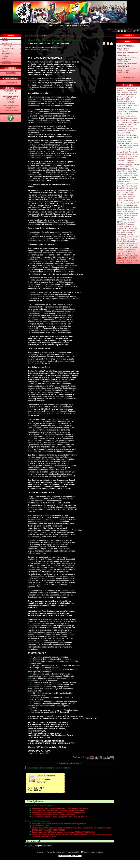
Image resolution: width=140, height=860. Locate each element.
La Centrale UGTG (8, 48)
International (6, 61)
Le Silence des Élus (40, 826)
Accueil (109, 29)
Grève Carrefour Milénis (130, 175)
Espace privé (60, 852)
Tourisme (120, 133)
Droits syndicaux (7, 53)
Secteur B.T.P (130, 232)
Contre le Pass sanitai (130, 152)
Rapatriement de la (130, 226)
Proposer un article (120, 29)
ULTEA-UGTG (130, 252)
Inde (125, 198)
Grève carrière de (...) (124, 177)
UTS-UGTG (126, 260)
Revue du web (6, 63)
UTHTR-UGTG (127, 258)
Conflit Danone (127, 105)
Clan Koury (129, 101)
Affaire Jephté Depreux (128, 95)
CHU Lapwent (127, 145)
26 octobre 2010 (126, 92)
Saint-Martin (121, 232)
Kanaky (119, 114)
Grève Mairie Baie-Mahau (125, 188)
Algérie (130, 139)
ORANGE (120, 218)
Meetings (120, 213)
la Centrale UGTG (87, 757)
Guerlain (119, 112)
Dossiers (5, 56)
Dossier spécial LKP (8, 43)
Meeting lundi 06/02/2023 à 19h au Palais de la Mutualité (128, 58)
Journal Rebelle (128, 201)
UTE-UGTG (129, 256)
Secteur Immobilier (129, 241)
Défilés (119, 154)
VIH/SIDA (127, 133)
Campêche (131, 97)
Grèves (119, 196)
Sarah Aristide (121, 131)
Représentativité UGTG (124, 129)
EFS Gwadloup (122, 156)
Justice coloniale (132, 112)
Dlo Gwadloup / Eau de (129, 154)
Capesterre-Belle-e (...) (124, 143)
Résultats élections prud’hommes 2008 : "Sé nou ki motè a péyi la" (60, 808)
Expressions (6, 51)
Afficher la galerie (11, 82)
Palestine (127, 218)
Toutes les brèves (128, 77)
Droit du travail (126, 107)
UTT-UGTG (134, 260)
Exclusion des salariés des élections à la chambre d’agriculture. (59, 824)
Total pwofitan (131, 249)
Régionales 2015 (122, 228)
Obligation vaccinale (130, 215)
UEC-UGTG (121, 252)
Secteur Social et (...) (130, 245)
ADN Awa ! (120, 88)
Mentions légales (97, 852)
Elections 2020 (132, 156)
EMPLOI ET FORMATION (125, 162)
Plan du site (51, 852)
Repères (4, 58)
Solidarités (130, 131)
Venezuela (120, 262)
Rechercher (11, 73)
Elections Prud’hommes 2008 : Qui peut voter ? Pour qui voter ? (59, 817)
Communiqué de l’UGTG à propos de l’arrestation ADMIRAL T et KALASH (63, 832)
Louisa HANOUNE (129, 209)
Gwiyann (120, 198)
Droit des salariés (52, 35)
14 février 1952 (129, 88)
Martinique (120, 116)
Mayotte (127, 116)
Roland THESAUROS (128, 230)
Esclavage (120, 109)
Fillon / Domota (127, 171)
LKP (124, 114)
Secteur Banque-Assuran (125, 235)
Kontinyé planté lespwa (45, 776)
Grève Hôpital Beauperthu (130, 186)
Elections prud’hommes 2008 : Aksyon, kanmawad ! (54, 815)
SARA (135, 129)
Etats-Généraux (130, 109)
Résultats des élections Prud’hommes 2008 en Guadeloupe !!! (58, 813)
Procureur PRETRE (131, 124)
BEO (125, 97)
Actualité (5, 41)
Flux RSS (85, 852)
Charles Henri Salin (123, 99)
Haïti (124, 112)
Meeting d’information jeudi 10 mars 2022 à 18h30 (127, 64)
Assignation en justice (124, 141)
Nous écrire (41, 852)
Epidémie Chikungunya (124, 165)
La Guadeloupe (7, 46)
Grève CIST (129, 179)
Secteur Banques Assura (125, 237)
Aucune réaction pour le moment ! (37, 49)
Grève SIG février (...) (129, 194)
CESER (135, 143)
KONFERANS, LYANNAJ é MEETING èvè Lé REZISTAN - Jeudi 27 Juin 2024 (126, 47)
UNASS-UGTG (122, 254)
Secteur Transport (122, 247)
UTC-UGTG (121, 256)
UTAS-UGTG (132, 254)
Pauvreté (129, 135)
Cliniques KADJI (122, 103)
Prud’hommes (121, 126)
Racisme (130, 126)
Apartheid (120, 97)
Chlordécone (121, 101)
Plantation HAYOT (126, 122)
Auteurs (137, 29)
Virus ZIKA (128, 262)
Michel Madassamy (126, 118)
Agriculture (123, 139)
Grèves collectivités (129, 196)
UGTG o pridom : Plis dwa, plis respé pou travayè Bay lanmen (58, 810)
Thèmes (130, 29)
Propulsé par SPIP (73, 852)
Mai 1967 (130, 114)
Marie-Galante (129, 211)
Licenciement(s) (128, 207)
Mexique (126, 213)
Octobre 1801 (124, 120)
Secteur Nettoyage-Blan (124, 243)
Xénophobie (121, 135)
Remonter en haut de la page (69, 763)
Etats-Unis (131, 169)
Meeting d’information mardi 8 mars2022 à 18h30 (126, 69)
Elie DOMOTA (130, 160)
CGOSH (119, 145)
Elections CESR (122, 158)
